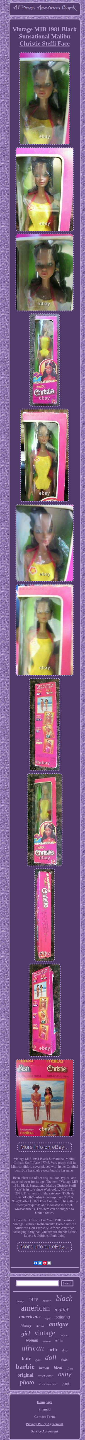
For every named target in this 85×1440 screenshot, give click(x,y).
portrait (47, 1341)
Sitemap (45, 1409)
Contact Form (44, 1416)
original (25, 1375)
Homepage (44, 1402)
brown (44, 1368)
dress (70, 1368)
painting (63, 1317)
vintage (44, 1333)
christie (40, 1326)
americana (45, 1376)
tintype (64, 1335)
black (64, 1298)
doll (50, 1357)
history (26, 1325)
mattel (61, 1310)
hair (26, 1359)
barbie (25, 1366)
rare (33, 1298)
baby (65, 1374)
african (33, 1348)
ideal (58, 1367)
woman (32, 1340)
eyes (37, 1360)
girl (25, 1333)
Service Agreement (44, 1431)
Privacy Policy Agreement (44, 1424)
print (65, 1383)
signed (48, 1318)
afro (64, 1350)
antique (58, 1324)
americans (30, 1316)
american (35, 1308)
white (59, 1341)
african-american (48, 1384)
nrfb (53, 1349)
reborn (47, 1300)
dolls (64, 1360)
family (20, 1301)
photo (27, 1382)
